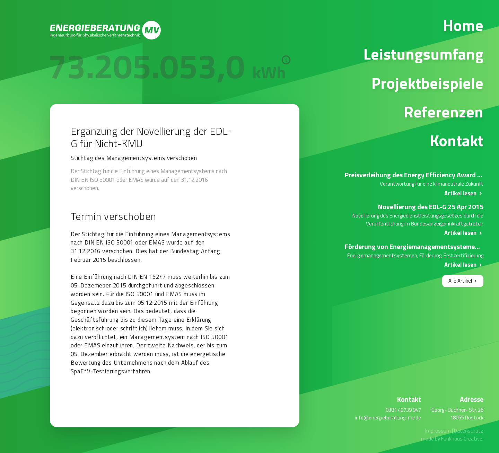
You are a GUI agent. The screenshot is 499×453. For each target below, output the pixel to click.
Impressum (438, 431)
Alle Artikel (460, 281)
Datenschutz (468, 431)
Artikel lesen (460, 193)
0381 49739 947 (403, 410)
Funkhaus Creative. (462, 439)
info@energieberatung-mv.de (388, 417)
